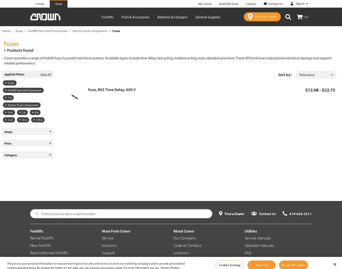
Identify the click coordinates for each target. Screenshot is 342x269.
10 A (9, 112)
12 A (9, 120)
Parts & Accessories (135, 17)
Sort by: (284, 74)
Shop (19, 31)
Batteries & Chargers (172, 17)
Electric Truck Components (90, 31)
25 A (23, 120)
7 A (8, 97)
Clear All (45, 74)
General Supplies (208, 17)
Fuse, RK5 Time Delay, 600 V (112, 89)
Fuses (9, 83)
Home (6, 31)
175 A (37, 120)
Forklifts (107, 17)
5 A (22, 112)
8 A (35, 112)
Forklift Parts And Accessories (47, 31)
